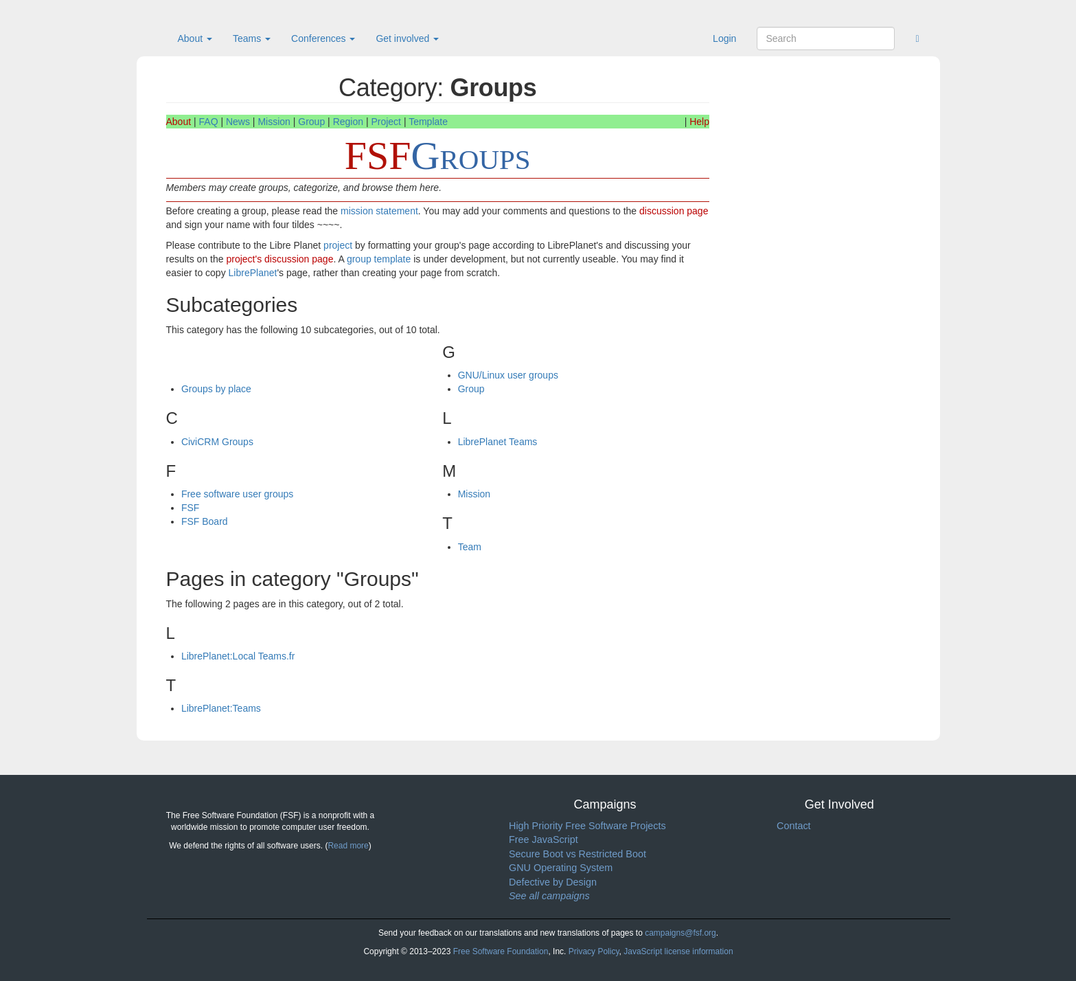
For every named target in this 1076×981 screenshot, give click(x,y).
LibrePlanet (253, 272)
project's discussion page (279, 258)
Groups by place (216, 388)
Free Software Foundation (501, 951)
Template (428, 121)
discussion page (673, 210)
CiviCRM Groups (217, 441)
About (195, 38)
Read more (348, 845)
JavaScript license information (678, 951)
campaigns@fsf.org (680, 933)
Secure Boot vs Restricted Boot (577, 853)
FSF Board (204, 521)
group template (379, 258)
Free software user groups (237, 493)
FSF (190, 507)
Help (699, 121)
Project (386, 121)
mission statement (379, 210)
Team (469, 546)
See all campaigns (549, 895)
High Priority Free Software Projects (587, 825)
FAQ (208, 121)
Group (311, 121)
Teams (252, 38)
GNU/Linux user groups (508, 375)
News (238, 121)
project (337, 245)
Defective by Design (553, 882)
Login (724, 38)
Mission (273, 121)
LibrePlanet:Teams (221, 708)
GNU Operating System (561, 867)
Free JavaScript (543, 839)
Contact (794, 825)
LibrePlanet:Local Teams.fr (238, 656)
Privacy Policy (594, 951)
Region (348, 121)
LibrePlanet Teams (498, 441)
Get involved (407, 38)
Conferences (323, 38)
